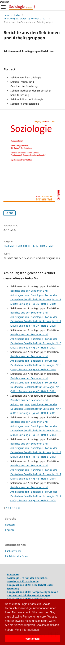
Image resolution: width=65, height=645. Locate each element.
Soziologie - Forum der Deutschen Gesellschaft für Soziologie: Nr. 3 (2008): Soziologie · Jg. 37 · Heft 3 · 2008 (35, 343)
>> (19, 508)
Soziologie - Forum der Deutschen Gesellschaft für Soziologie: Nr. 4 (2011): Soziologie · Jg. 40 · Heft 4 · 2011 (35, 409)
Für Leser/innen (13, 550)
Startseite (13, 574)
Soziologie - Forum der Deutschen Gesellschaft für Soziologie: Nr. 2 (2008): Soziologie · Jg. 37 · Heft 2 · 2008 (35, 321)
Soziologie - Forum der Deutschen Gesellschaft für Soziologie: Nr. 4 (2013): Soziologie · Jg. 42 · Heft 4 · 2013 (35, 430)
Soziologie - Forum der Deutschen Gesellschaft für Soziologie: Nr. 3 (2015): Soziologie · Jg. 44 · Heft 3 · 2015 (35, 365)
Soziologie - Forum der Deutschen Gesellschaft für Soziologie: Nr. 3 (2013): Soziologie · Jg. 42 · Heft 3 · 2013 (35, 452)
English (9, 529)
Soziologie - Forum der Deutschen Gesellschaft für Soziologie (27, 579)
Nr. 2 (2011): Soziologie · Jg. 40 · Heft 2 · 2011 (25, 18)
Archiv (17, 15)
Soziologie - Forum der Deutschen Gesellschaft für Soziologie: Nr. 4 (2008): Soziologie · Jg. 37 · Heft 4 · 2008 (35, 496)
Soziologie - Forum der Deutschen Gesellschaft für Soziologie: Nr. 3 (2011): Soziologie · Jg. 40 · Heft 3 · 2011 (35, 387)
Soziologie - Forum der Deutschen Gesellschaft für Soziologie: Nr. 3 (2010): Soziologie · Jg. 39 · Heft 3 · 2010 (35, 299)
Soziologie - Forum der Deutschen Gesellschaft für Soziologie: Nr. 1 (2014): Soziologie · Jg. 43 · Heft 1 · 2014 (35, 474)
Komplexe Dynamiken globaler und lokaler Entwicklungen (32, 593)
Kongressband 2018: (19, 592)
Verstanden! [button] (32, 638)
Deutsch (10, 524)
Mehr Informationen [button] (27, 629)
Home (6, 15)
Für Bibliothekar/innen (16, 556)
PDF (10, 213)
